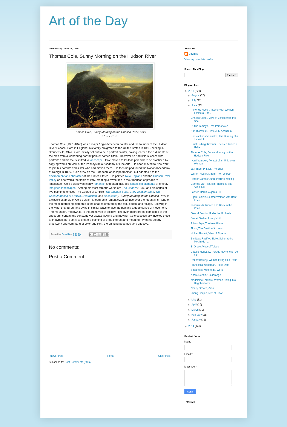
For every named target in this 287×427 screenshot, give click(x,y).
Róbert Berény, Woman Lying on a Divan (214, 259)
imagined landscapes (62, 187)
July (194, 100)
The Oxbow (129, 187)
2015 (191, 90)
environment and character (66, 176)
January (196, 319)
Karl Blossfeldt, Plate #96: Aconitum (211, 131)
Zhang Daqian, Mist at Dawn (207, 293)
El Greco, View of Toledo (205, 246)
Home (110, 355)
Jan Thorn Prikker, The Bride (207, 168)
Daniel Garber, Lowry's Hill (206, 218)
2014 (191, 326)
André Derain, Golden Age (206, 275)
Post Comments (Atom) (78, 362)
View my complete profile (198, 59)
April (194, 304)
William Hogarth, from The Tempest (211, 173)
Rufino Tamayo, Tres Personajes (209, 126)
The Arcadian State (142, 191)
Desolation (110, 195)
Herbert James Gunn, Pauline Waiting (212, 178)
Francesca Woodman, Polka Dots (210, 264)
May (194, 299)
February (196, 314)
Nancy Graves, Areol (202, 288)
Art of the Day (88, 21)
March (195, 309)
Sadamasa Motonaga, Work (207, 269)
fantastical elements (142, 183)
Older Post (164, 355)
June (194, 105)
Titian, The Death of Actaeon (207, 228)
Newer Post (56, 355)
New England (133, 176)
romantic (99, 183)
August (195, 95)
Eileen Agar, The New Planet (207, 223)
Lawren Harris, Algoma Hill (206, 192)
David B (193, 53)
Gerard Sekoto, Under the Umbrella (211, 213)
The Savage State (117, 191)
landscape (96, 160)
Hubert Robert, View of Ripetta (208, 233)
